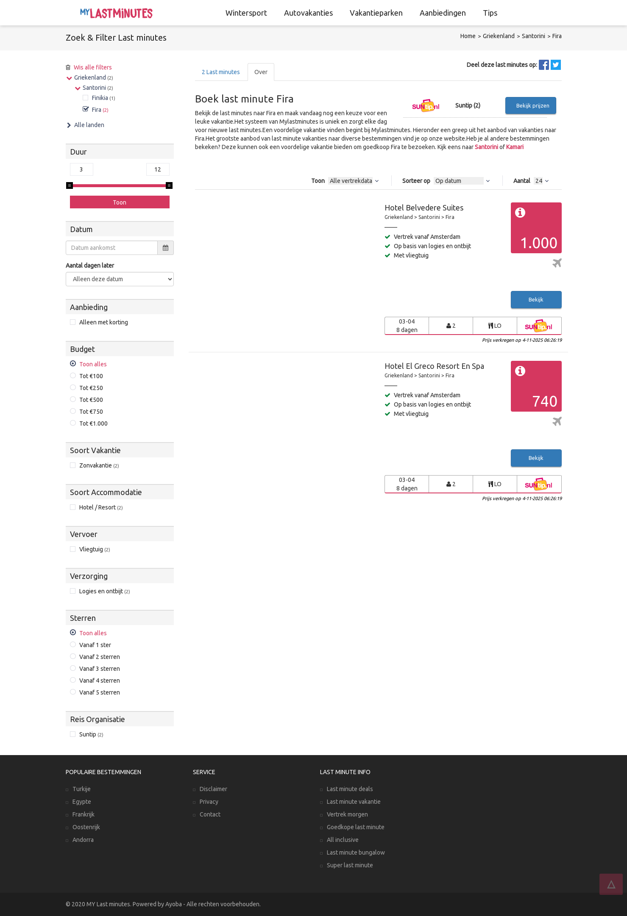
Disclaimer (213, 789)
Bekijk (536, 299)
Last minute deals (350, 789)
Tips (490, 12)
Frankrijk (83, 814)
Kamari (515, 147)
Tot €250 (91, 388)
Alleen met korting (103, 322)
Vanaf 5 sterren (99, 692)
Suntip (91, 734)
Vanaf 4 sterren (99, 680)
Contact (210, 814)
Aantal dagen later (90, 265)
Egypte (81, 801)
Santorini (533, 36)
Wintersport (246, 12)
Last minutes (221, 72)
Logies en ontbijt (104, 591)
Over (261, 72)
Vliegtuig (94, 549)
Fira (557, 36)
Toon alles (93, 364)
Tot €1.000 (93, 423)
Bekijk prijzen (532, 105)
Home (468, 36)
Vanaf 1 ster (95, 645)
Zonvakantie (99, 465)
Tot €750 (91, 411)
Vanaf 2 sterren (99, 656)
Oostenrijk (86, 827)
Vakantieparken (376, 12)
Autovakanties (308, 12)
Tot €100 (91, 376)
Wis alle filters (93, 67)
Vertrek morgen (347, 814)
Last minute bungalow (356, 852)
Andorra (83, 839)
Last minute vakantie (354, 801)
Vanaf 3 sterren (99, 668)
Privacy (209, 801)
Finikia (103, 97)
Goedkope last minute (356, 827)
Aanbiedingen (443, 12)
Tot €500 (91, 399)
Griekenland (499, 36)
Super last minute (350, 865)
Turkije (81, 789)
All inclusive (343, 839)
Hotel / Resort (101, 507)
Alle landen (89, 125)
